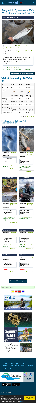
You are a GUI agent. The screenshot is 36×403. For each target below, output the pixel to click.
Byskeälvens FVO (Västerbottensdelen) (13, 48)
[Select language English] (16, 291)
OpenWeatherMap (31, 116)
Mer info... (22, 401)
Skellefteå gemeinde (21, 46)
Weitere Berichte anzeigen (18, 281)
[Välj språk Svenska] (13, 291)
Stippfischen (13, 152)
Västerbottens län (10, 46)
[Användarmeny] (2, 2)
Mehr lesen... (13, 168)
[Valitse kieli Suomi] (23, 291)
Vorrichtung (30, 232)
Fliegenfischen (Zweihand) (24, 51)
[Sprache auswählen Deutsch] (20, 291)
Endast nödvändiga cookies (29, 398)
